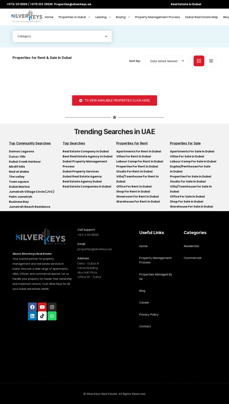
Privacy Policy (149, 296)
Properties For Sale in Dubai (191, 176)
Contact (145, 305)
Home (49, 17)
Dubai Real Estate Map (201, 17)
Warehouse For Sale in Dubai (192, 207)
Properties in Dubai (72, 17)
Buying (121, 17)
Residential (191, 244)
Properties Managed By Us (157, 267)
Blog (142, 277)
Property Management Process (157, 17)
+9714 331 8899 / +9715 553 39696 (30, 4)
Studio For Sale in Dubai (188, 181)
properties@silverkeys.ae (94, 249)
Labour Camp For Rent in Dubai (140, 161)
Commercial (192, 253)
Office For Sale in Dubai (187, 196)
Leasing (100, 17)
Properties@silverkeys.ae (72, 4)
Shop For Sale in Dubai (187, 201)
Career (144, 286)
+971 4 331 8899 (88, 235)
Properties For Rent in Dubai (137, 166)
